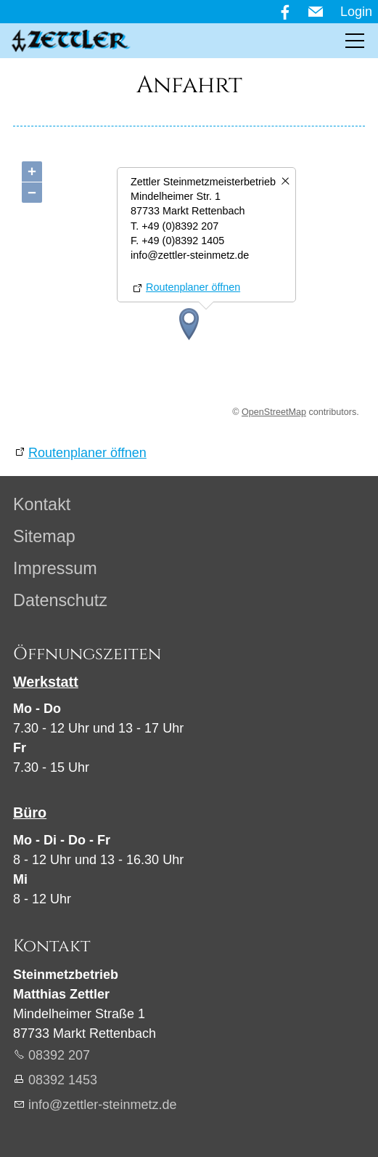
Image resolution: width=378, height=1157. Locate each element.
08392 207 (59, 1055)
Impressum (55, 568)
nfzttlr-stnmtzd (102, 1104)
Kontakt (41, 504)
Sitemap (44, 536)
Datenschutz (60, 600)
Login (356, 11)
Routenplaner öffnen (193, 287)
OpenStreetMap (274, 412)
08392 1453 (62, 1080)
